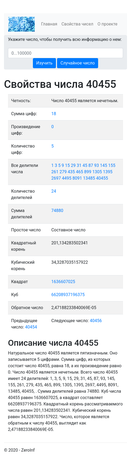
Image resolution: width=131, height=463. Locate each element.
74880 (57, 210)
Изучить (44, 63)
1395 (107, 171)
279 (63, 171)
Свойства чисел (77, 24)
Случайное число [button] (77, 63)
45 (84, 165)
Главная (49, 24)
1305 (97, 171)
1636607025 (63, 281)
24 (53, 191)
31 (79, 165)
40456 (96, 320)
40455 (102, 178)
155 (111, 165)
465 (79, 171)
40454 (31, 327)
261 (54, 171)
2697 (56, 178)
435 (71, 171)
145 (103, 165)
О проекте (107, 24)
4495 (66, 178)
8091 (77, 178)
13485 (89, 178)
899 (87, 171)
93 (96, 165)
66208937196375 (68, 294)
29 (73, 165)
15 (67, 165)
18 (53, 113)
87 (90, 165)
